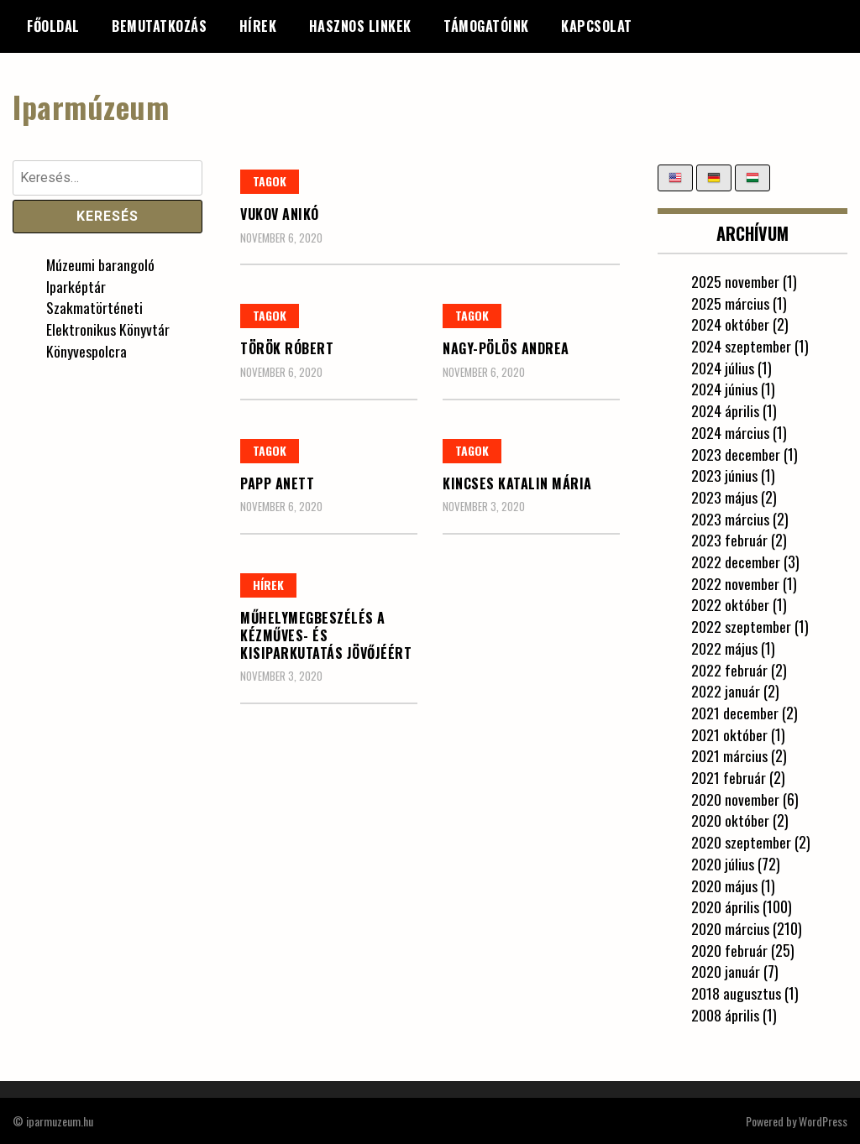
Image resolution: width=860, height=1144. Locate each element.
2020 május (724, 885)
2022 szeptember (741, 626)
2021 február (728, 777)
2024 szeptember (741, 346)
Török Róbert (286, 348)
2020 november (735, 799)
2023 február (729, 540)
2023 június (724, 475)
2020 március (730, 928)
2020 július (722, 864)
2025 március (730, 302)
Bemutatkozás (159, 26)
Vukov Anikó (279, 214)
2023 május (724, 497)
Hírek (258, 26)
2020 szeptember (741, 842)
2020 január (725, 971)
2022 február (729, 669)
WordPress (823, 1120)
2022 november (735, 583)
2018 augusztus (736, 993)
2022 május (724, 648)
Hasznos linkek (360, 26)
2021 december (735, 712)
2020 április (725, 906)
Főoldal (53, 26)
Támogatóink (486, 26)
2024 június (724, 389)
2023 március (730, 518)
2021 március (729, 755)
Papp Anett (277, 483)
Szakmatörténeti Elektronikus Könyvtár (108, 318)
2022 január (725, 691)
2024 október (730, 324)
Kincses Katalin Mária (517, 483)
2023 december (735, 453)
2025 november (735, 281)
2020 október (730, 820)
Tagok (269, 181)
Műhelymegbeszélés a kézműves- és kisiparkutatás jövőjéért (326, 635)
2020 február (729, 949)
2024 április (725, 410)
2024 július (722, 368)
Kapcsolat (596, 26)
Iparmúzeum (91, 106)
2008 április (725, 1015)
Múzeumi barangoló (100, 264)
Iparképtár (76, 285)
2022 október (730, 604)
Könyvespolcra (86, 351)
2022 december (735, 561)
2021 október (729, 733)
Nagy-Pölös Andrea (506, 348)
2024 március (730, 432)
